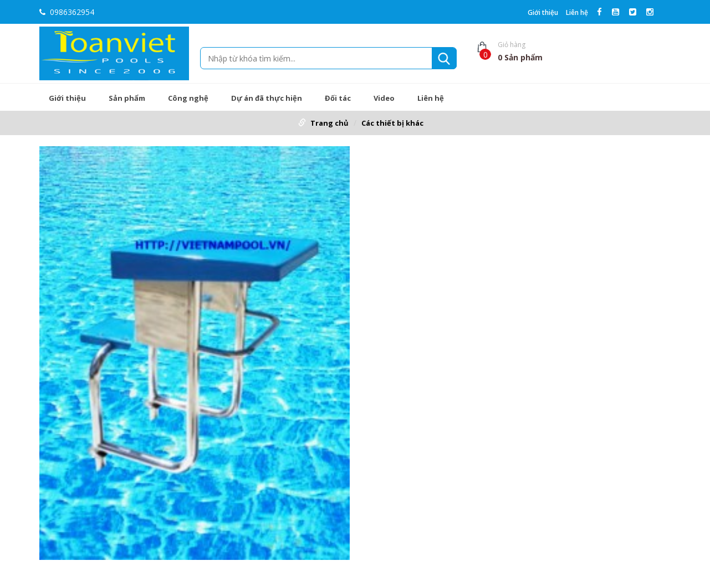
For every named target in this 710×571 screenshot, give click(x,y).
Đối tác (338, 98)
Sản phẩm (127, 98)
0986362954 (66, 12)
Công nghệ (188, 98)
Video (384, 98)
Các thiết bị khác (392, 123)
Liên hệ (577, 13)
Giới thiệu (543, 13)
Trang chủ (329, 123)
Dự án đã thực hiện (266, 98)
